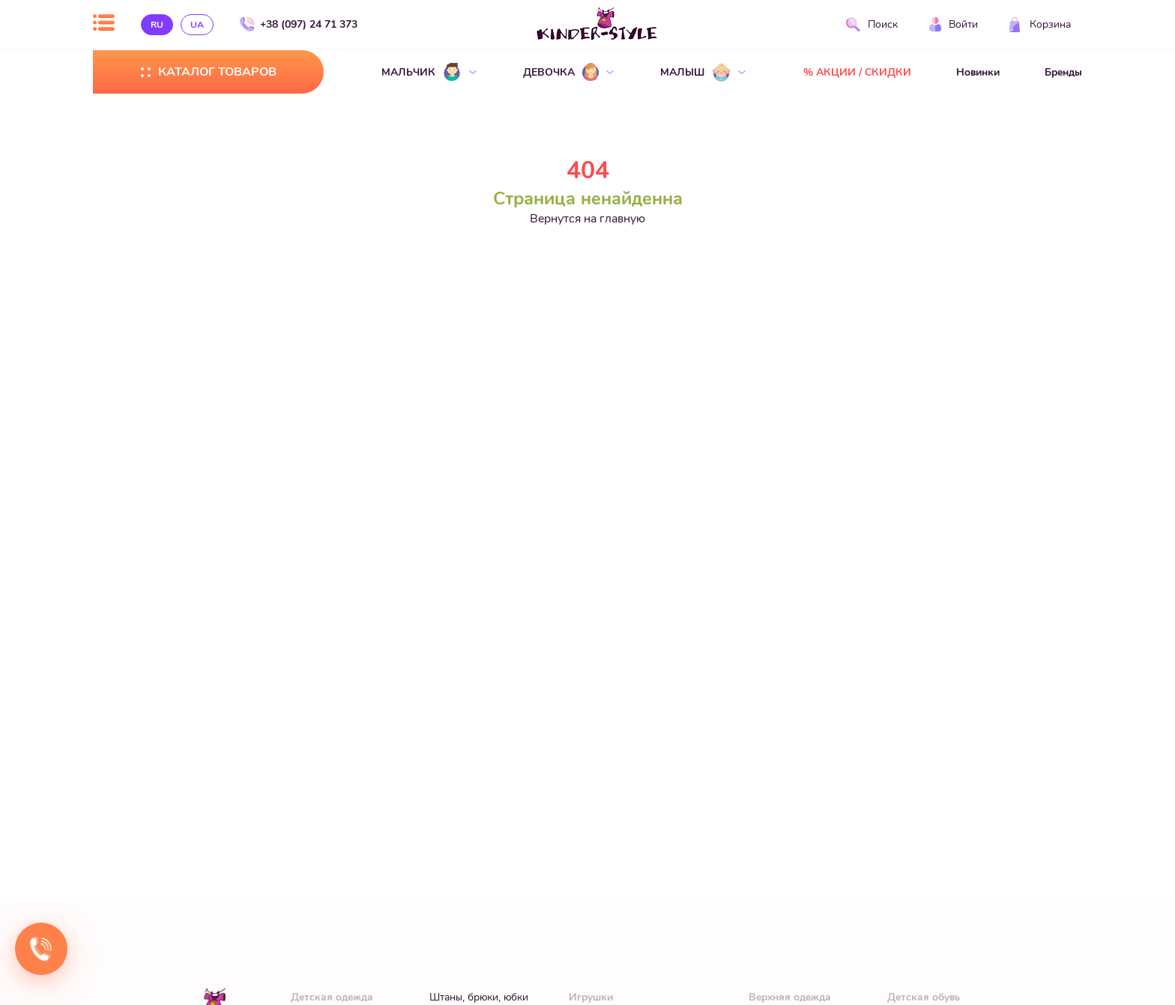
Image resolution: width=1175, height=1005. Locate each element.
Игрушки (591, 997)
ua (197, 25)
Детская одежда (332, 997)
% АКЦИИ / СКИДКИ (857, 72)
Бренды (1063, 72)
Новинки (978, 72)
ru (157, 25)
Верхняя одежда (790, 997)
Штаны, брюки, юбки (478, 997)
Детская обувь (923, 997)
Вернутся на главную (587, 218)
